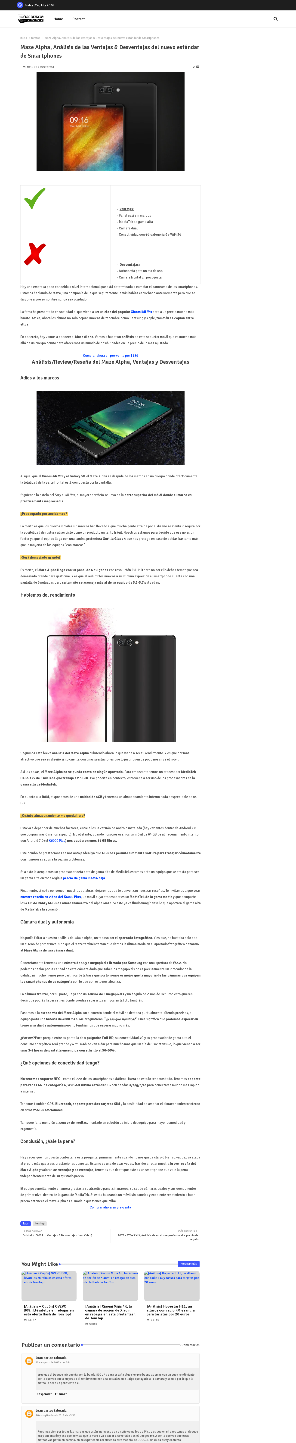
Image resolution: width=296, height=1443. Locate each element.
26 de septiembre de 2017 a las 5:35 (55, 1415)
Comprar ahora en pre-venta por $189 (110, 356)
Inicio (23, 38)
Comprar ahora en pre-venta (110, 1207)
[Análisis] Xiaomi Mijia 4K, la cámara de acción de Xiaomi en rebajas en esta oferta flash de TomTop (110, 1312)
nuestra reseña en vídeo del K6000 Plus (50, 897)
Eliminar (61, 1394)
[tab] (58, 19)
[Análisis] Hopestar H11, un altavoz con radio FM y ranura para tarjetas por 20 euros (171, 1310)
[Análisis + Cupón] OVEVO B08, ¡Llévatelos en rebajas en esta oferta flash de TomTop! (49, 1310)
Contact (78, 19)
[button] (276, 19)
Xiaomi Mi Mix (141, 312)
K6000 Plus (57, 841)
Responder (44, 1394)
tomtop (35, 38)
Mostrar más (189, 1264)
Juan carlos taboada (51, 1358)
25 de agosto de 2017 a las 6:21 (53, 1362)
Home (58, 19)
